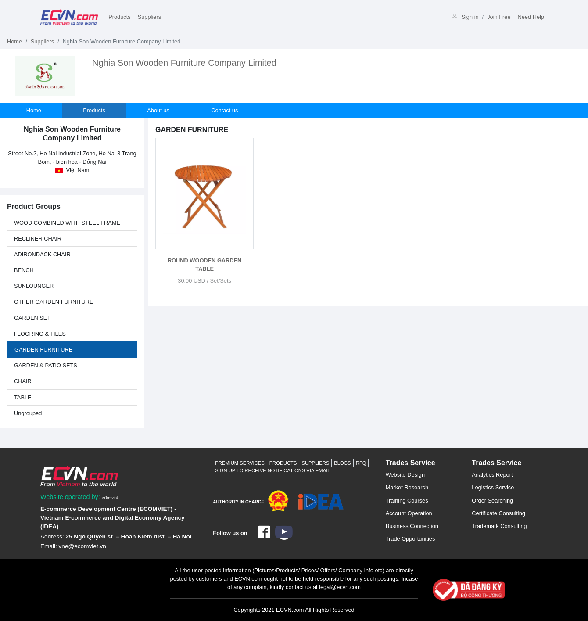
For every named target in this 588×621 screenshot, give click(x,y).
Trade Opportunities (410, 538)
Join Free (498, 17)
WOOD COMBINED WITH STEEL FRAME (67, 222)
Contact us (225, 110)
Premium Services (239, 463)
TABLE (23, 397)
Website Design (405, 474)
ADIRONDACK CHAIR (42, 254)
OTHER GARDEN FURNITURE (53, 301)
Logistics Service (493, 487)
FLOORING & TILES (40, 333)
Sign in (465, 17)
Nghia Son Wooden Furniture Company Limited (184, 63)
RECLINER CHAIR (37, 238)
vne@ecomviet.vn (82, 546)
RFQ (361, 463)
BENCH (24, 270)
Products (119, 17)
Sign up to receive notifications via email (272, 470)
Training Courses (407, 500)
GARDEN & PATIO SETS (45, 365)
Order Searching (492, 500)
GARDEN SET (32, 318)
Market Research (407, 487)
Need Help (531, 17)
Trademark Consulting (499, 526)
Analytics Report (492, 474)
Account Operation (409, 513)
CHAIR (23, 381)
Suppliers (149, 17)
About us (159, 110)
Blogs (342, 463)
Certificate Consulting (498, 513)
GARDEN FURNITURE (43, 349)
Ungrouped (28, 413)
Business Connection (412, 526)
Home (14, 41)
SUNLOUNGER (34, 286)
